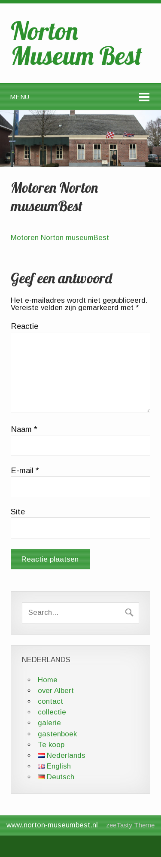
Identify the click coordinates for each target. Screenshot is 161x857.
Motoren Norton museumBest (60, 238)
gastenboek (57, 734)
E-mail (25, 470)
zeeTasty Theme (130, 825)
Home (48, 680)
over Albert (56, 691)
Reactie (24, 326)
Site (18, 512)
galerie (49, 723)
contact (50, 701)
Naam (24, 429)
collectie (52, 712)
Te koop (51, 745)
